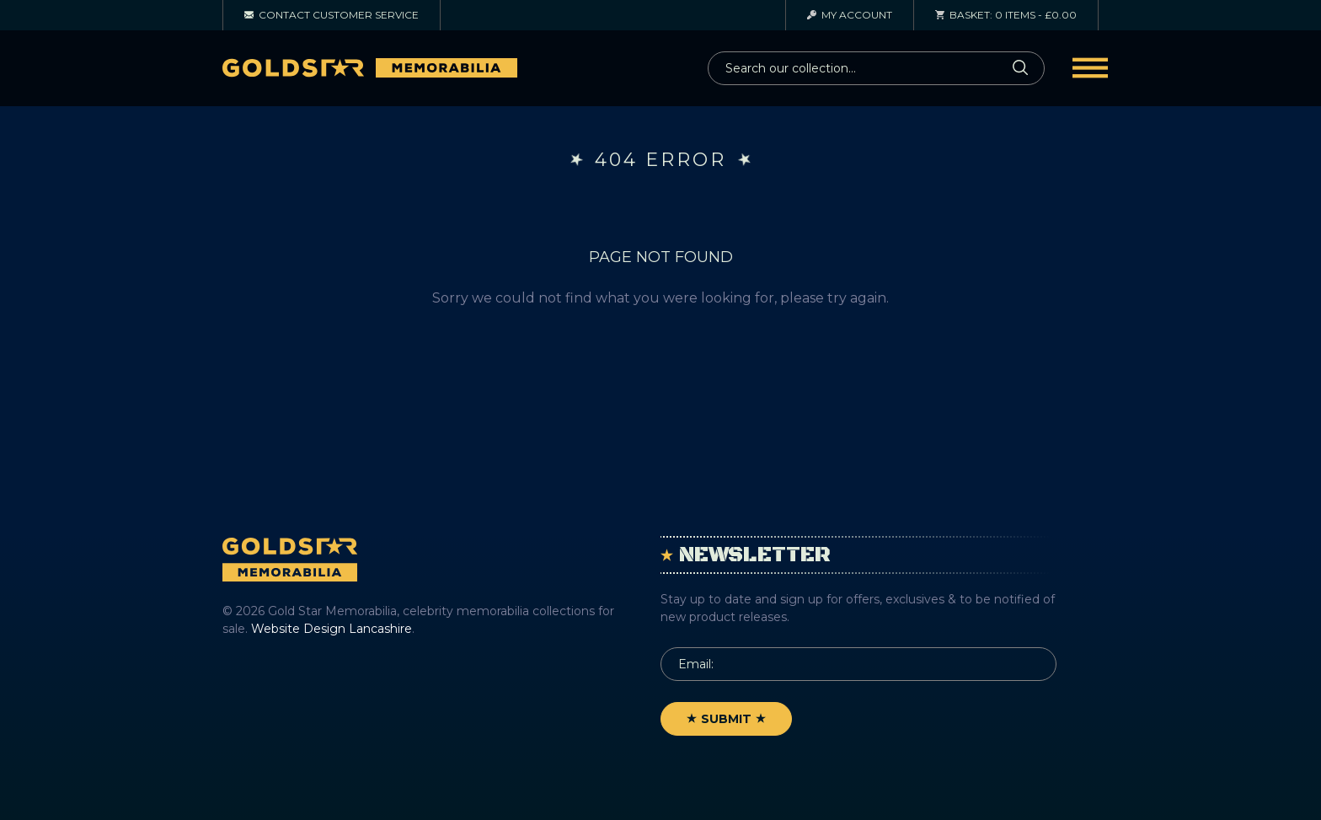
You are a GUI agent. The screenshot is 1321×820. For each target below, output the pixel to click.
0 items (1006, 14)
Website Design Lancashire (331, 628)
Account (849, 14)
